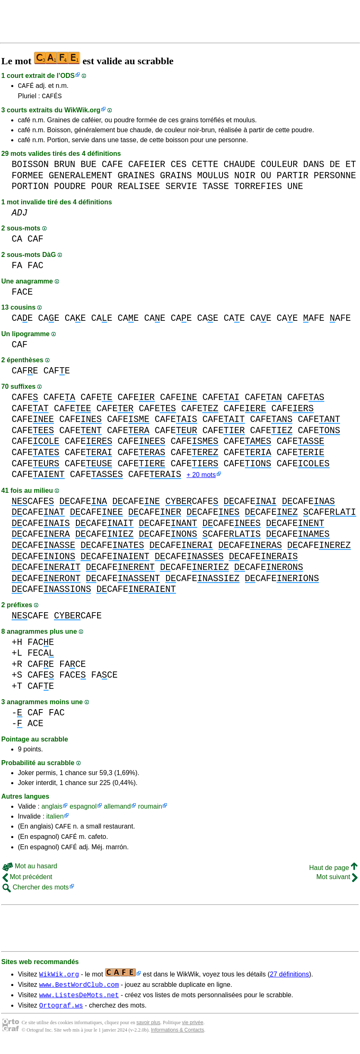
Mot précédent (27, 883)
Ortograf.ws (61, 1015)
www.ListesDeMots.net (79, 1004)
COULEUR (279, 167)
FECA (40, 656)
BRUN (64, 167)
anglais (52, 809)
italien (55, 819)
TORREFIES (258, 189)
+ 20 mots (201, 478)
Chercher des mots (35, 894)
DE (335, 167)
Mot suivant (337, 883)
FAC (35, 268)
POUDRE (70, 189)
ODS (67, 75)
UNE (295, 189)
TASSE (215, 189)
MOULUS (213, 178)
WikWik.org (82, 112)
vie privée (192, 1033)
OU (266, 178)
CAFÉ (26, 86)
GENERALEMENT (80, 178)
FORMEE (28, 178)
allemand (117, 809)
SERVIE (181, 189)
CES (178, 167)
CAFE (112, 167)
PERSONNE (334, 178)
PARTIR (293, 178)
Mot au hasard (29, 873)
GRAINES (136, 178)
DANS (313, 167)
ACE (35, 727)
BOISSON (30, 167)
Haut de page (333, 874)
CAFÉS (52, 98)
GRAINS (176, 178)
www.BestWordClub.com (79, 992)
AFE (313, 321)
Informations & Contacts (177, 1041)
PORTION (30, 189)
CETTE (205, 167)
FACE (22, 294)
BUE (88, 167)
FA (17, 268)
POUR (101, 189)
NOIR (244, 178)
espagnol (83, 809)
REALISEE (139, 189)
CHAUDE (239, 167)
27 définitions (289, 981)
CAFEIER (146, 167)
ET (350, 167)
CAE (22, 321)
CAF (35, 241)
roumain (150, 809)
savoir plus (148, 1033)
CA (17, 241)
